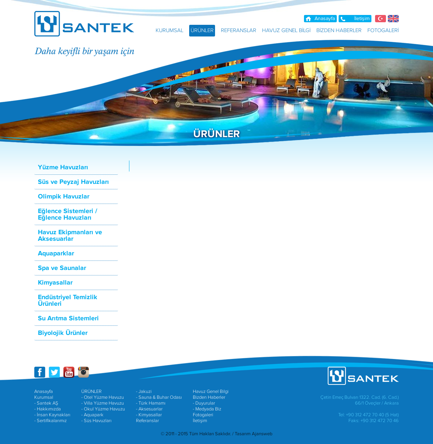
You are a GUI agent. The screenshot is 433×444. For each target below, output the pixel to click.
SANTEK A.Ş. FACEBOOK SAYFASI (39, 372)
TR (380, 18)
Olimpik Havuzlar (63, 197)
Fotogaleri (203, 415)
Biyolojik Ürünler (62, 333)
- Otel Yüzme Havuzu (102, 397)
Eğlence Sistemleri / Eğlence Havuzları (67, 214)
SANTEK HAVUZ (89, 23)
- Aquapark (92, 415)
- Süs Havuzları (96, 421)
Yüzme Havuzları (63, 167)
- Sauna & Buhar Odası (159, 397)
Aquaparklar (56, 254)
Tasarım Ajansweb (253, 434)
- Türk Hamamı (150, 403)
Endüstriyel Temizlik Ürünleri (67, 300)
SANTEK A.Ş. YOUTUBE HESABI (68, 372)
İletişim (362, 19)
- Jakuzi (144, 391)
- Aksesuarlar (149, 409)
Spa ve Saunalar (62, 268)
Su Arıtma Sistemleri (68, 318)
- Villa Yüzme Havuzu (102, 403)
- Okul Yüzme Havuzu (103, 409)
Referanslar (147, 421)
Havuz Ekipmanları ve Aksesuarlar (70, 235)
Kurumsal (43, 397)
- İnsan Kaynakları (52, 415)
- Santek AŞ (46, 403)
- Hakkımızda (47, 409)
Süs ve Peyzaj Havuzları (73, 182)
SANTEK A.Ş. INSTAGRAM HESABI (83, 372)
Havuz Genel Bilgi (211, 391)
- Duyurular (204, 403)
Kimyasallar (55, 283)
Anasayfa (325, 19)
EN (393, 18)
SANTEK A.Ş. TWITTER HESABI (54, 372)
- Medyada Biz (207, 409)
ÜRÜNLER (91, 391)
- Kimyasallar (149, 415)
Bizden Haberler (209, 397)
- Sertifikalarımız (50, 421)
